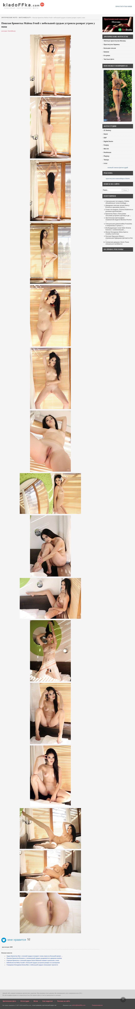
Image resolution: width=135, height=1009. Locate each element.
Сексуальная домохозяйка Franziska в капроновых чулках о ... (118, 224)
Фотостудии (24, 1001)
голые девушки (37, 1005)
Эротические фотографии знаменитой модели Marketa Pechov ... (118, 219)
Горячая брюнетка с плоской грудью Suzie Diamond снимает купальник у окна (33, 960)
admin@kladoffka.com (78, 1005)
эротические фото (9, 17)
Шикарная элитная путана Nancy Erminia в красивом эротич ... (117, 206)
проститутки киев (123, 6)
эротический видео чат (49, 1005)
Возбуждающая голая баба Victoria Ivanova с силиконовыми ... (118, 229)
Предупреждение (97, 1005)
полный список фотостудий (118, 167)
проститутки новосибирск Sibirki (118, 178)
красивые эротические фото (23, 4)
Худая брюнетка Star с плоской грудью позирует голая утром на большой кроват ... (34, 956)
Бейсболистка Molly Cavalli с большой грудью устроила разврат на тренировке (33, 962)
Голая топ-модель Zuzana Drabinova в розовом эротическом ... (119, 210)
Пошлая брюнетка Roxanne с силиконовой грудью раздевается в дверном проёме (34, 958)
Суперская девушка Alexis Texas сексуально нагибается (117, 243)
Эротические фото (9, 1001)
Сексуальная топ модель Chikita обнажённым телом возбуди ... (117, 202)
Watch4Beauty (25, 17)
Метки (36, 1001)
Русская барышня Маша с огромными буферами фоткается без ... (119, 238)
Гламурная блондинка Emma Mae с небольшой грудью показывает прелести (32, 965)
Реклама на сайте (63, 1001)
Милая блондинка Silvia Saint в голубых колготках (116, 233)
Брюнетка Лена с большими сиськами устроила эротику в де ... (118, 214)
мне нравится (13, 939)
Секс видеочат (47, 1001)
